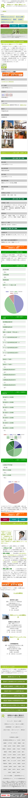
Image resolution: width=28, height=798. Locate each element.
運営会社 (23, 729)
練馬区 (14, 751)
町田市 (14, 754)
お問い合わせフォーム (16, 786)
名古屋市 (5, 766)
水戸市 (14, 763)
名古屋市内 (15, 561)
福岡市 (14, 772)
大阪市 (19, 766)
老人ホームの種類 (20, 724)
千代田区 (23, 749)
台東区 (14, 749)
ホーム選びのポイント (18, 727)
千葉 (8, 760)
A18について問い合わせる (12, 584)
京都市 (9, 769)
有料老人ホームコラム (9, 724)
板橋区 (5, 743)
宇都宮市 (5, 763)
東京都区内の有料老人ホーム (9, 740)
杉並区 (23, 746)
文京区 (18, 751)
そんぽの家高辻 (18, 593)
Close (26, 794)
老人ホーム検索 (17, 721)
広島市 (9, 772)
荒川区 (23, 740)
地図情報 (23, 25)
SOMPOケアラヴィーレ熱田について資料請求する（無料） (14, 247)
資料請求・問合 (5, 795)
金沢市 (23, 769)
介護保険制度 (8, 727)
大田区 (15, 743)
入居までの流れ (6, 729)
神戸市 (14, 769)
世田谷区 (9, 749)
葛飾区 (19, 743)
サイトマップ (14, 732)
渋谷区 (14, 746)
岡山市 (18, 769)
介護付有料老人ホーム (19, 775)
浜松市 (15, 766)
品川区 (9, 746)
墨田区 (4, 749)
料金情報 (14, 25)
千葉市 (23, 757)
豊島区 (5, 751)
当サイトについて (15, 729)
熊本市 (18, 772)
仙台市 (23, 763)
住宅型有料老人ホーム (13, 555)
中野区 (10, 751)
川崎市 (4, 757)
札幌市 (18, 763)
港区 (23, 751)
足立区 (18, 740)
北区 (23, 743)
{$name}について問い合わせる (12, 74)
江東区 (5, 746)
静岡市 (10, 766)
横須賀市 (19, 757)
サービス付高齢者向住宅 (19, 778)
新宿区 (18, 746)
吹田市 (5, 769)
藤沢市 (8, 757)
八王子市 (9, 754)
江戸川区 (10, 743)
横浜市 (23, 754)
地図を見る (23, 105)
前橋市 (10, 763)
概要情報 (5, 25)
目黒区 (4, 754)
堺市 (23, 766)
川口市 (18, 760)
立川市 (18, 754)
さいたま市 (13, 760)
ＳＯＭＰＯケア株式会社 (7, 81)
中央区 (18, 749)
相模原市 (13, 757)
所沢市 (23, 760)
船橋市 (4, 760)
